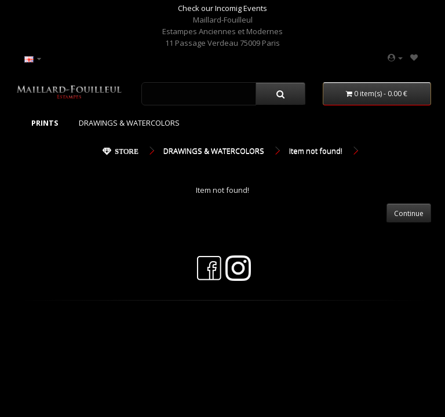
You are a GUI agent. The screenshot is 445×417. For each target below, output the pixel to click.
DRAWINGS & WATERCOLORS (129, 123)
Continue (409, 213)
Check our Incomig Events (222, 8)
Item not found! (315, 150)
